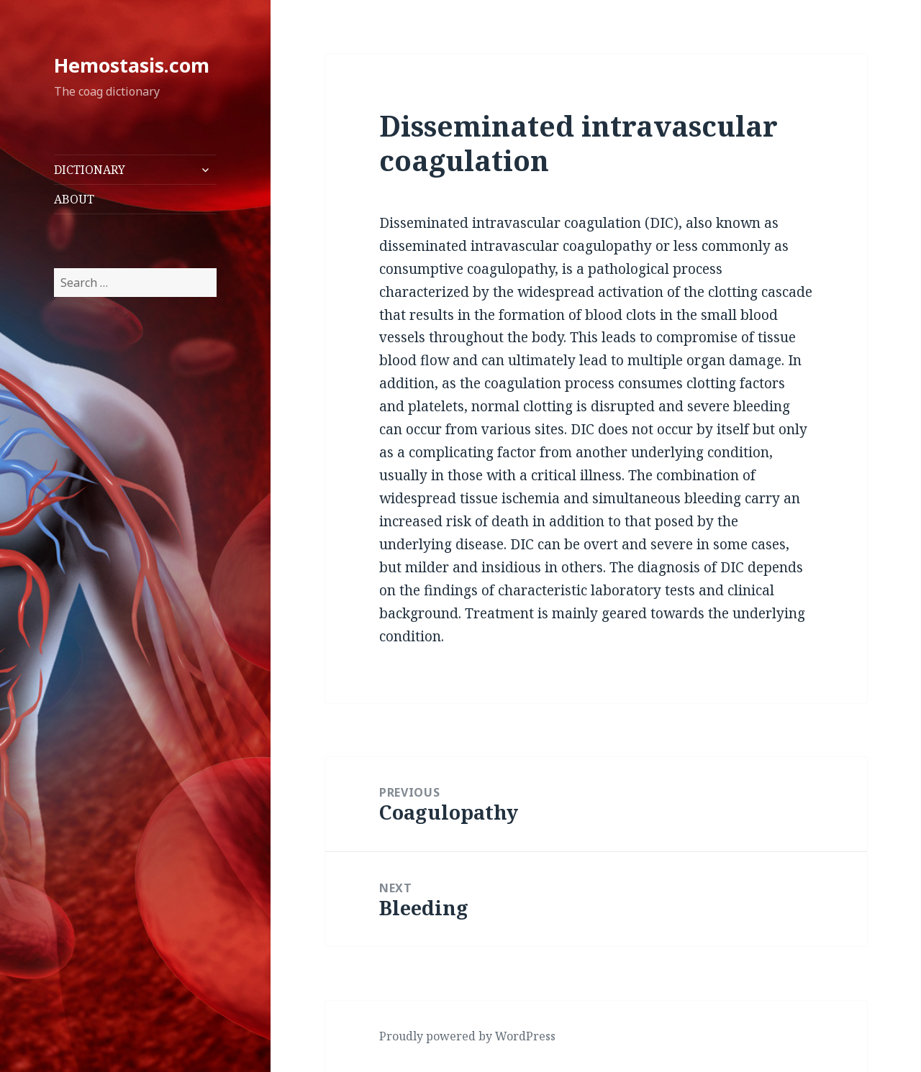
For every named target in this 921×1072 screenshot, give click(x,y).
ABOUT (74, 199)
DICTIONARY (89, 170)
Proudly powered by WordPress (467, 1036)
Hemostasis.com (131, 65)
